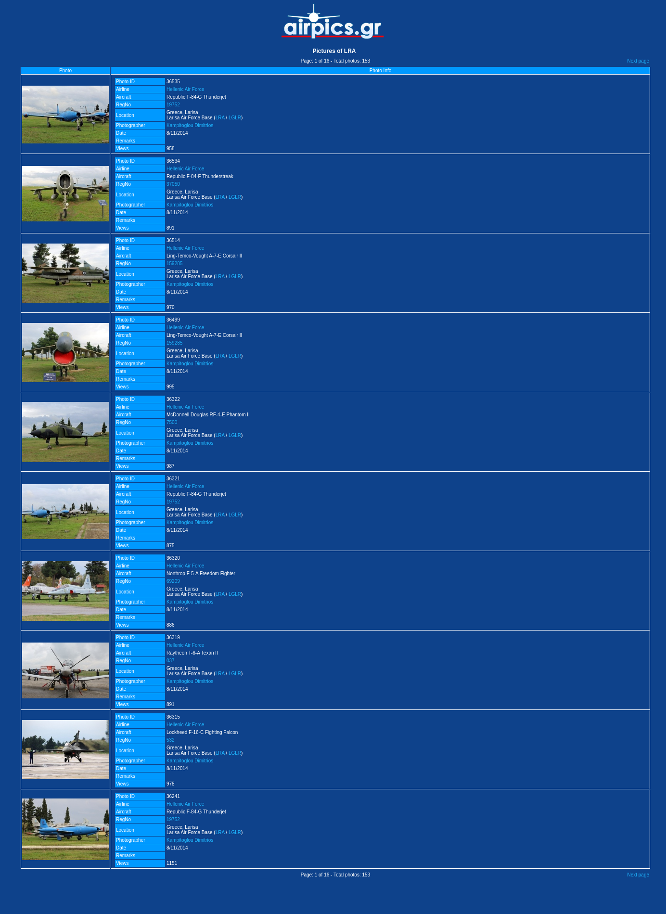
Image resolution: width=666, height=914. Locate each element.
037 (170, 660)
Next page (638, 61)
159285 (174, 263)
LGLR (235, 117)
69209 (173, 581)
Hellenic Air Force (185, 89)
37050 (173, 184)
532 (170, 740)
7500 (171, 422)
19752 (173, 104)
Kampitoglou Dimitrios (189, 125)
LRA (220, 117)
